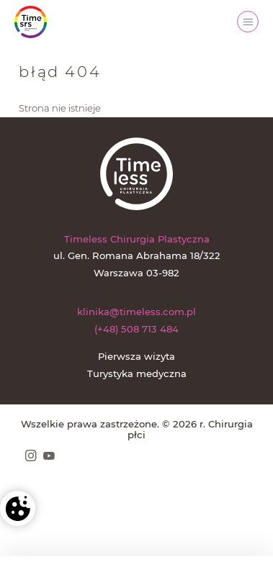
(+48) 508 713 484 (136, 329)
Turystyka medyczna (137, 373)
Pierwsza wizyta (136, 356)
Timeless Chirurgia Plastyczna (137, 239)
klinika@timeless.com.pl (136, 311)
